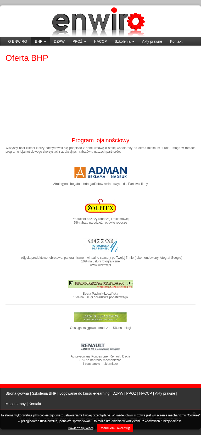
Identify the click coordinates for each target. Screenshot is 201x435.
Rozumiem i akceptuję (115, 428)
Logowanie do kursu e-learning (84, 393)
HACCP (100, 41)
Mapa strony (15, 404)
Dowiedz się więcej (81, 428)
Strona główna (17, 393)
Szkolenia (124, 41)
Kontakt (176, 41)
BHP (40, 41)
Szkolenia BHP (44, 393)
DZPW (59, 41)
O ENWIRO (17, 41)
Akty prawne (152, 41)
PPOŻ (79, 41)
